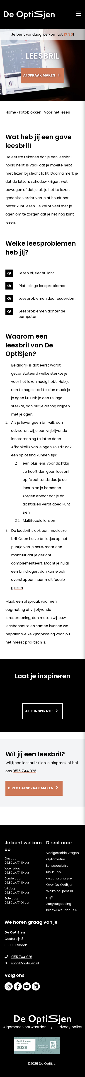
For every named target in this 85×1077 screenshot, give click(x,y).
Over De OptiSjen (59, 884)
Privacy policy (69, 1027)
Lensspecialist (57, 865)
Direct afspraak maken (30, 788)
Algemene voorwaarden (24, 1027)
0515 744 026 (24, 771)
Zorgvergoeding (58, 903)
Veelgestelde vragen (62, 853)
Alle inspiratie (39, 711)
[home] (29, 15)
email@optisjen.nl (22, 963)
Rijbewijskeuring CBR (62, 910)
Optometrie (55, 859)
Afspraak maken (39, 75)
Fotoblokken (30, 112)
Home (10, 112)
